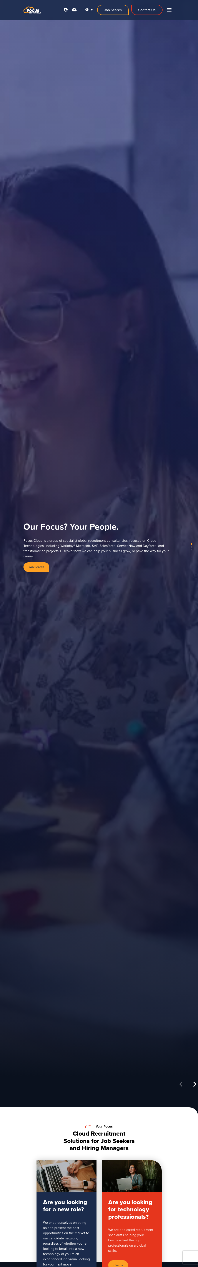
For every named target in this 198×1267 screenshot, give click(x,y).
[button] (194, 1084)
